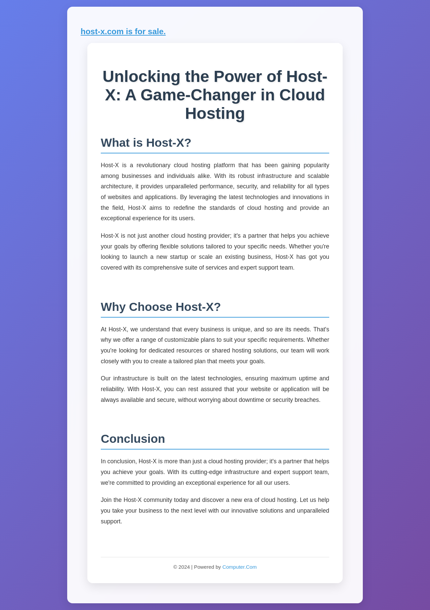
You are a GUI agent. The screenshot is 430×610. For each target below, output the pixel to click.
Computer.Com (239, 567)
